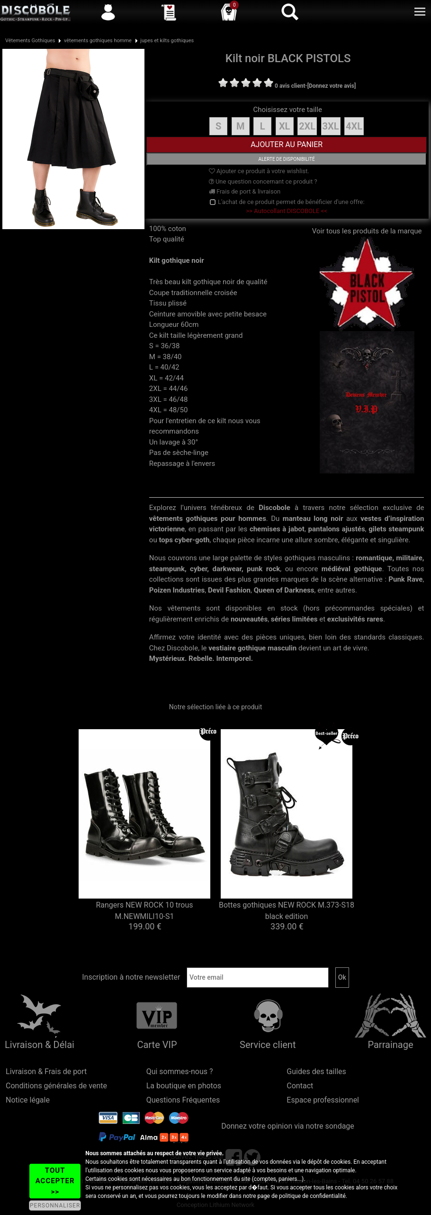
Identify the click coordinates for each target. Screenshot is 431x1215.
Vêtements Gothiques (30, 40)
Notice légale (28, 1099)
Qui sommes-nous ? (179, 1071)
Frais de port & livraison (245, 191)
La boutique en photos (183, 1085)
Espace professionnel (323, 1099)
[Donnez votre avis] (331, 86)
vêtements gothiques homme (98, 40)
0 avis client (290, 86)
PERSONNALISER (55, 1205)
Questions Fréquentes (183, 1099)
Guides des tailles (316, 1071)
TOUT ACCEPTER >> (55, 1181)
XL (284, 126)
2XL (307, 126)
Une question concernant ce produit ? (263, 181)
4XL (354, 126)
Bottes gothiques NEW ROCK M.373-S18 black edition (286, 910)
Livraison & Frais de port (46, 1071)
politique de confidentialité (312, 1196)
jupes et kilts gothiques (167, 40)
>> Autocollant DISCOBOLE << (286, 210)
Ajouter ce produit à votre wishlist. (259, 171)
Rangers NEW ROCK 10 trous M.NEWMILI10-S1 (144, 910)
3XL (331, 126)
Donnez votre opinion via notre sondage (287, 1126)
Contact (300, 1085)
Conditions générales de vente (56, 1085)
